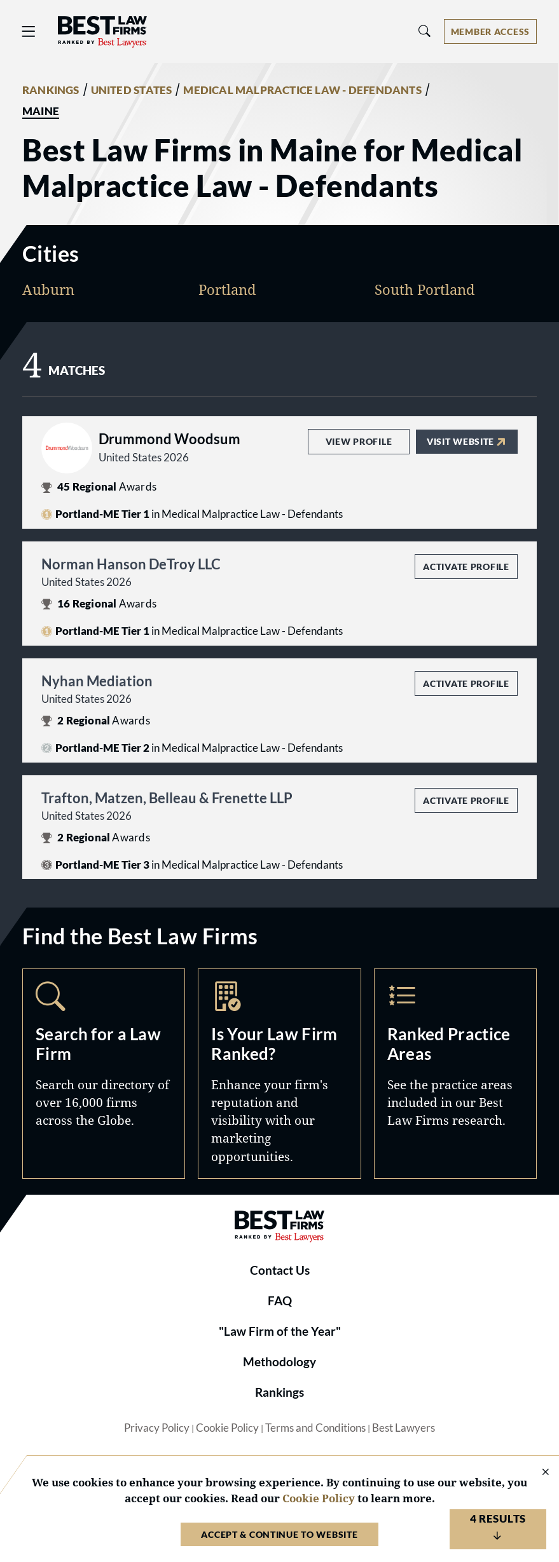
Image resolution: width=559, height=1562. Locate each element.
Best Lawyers (403, 1428)
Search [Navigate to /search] (103, 1073)
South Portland (425, 289)
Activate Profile (466, 566)
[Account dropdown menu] (490, 31)
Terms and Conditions (315, 1428)
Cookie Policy (227, 1428)
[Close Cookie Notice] (537, 1473)
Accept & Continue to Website (279, 1534)
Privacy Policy (157, 1428)
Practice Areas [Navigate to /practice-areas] (455, 1073)
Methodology (279, 1362)
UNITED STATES (131, 90)
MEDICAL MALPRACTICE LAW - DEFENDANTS (302, 90)
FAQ (280, 1301)
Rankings (279, 1392)
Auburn (48, 289)
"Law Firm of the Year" (280, 1331)
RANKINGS (50, 90)
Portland (227, 289)
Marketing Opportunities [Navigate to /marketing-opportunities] (279, 1073)
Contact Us (280, 1270)
